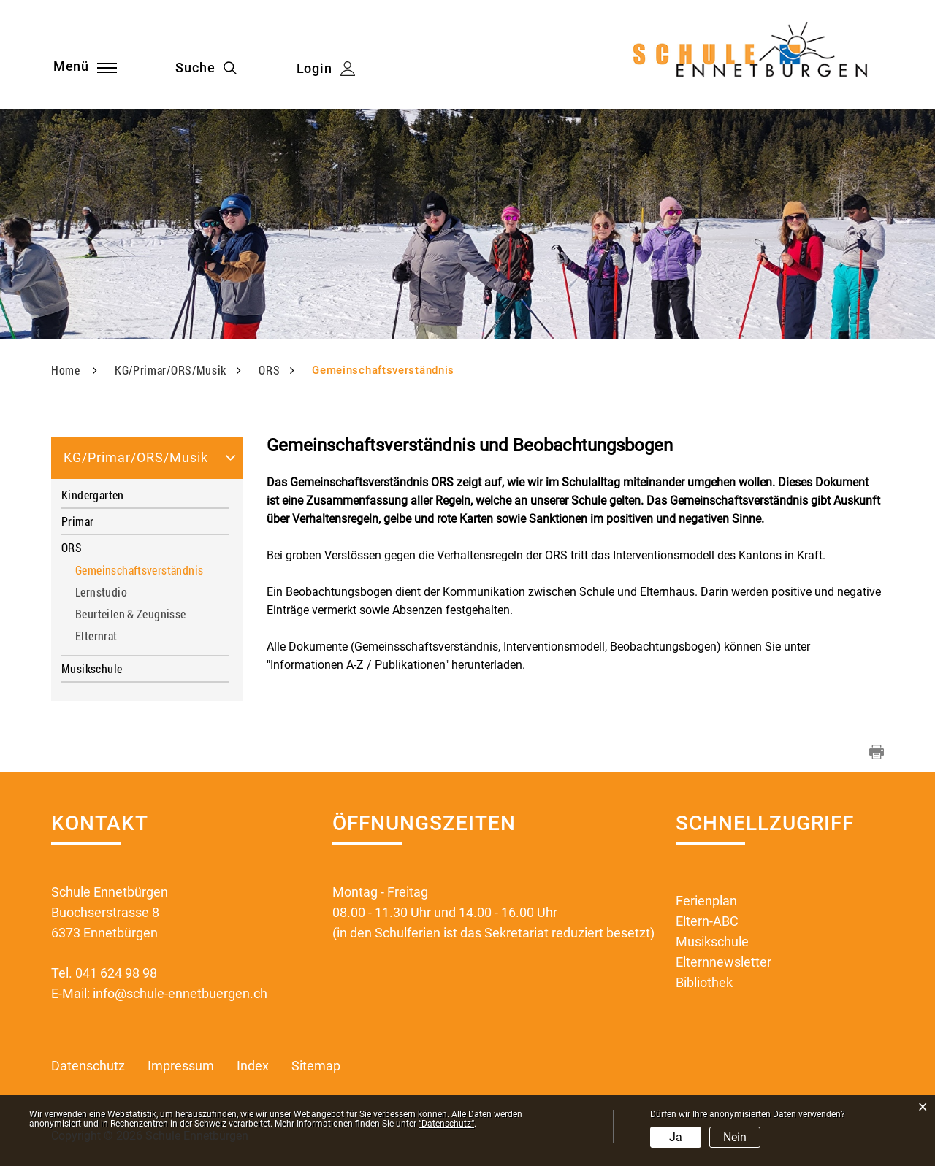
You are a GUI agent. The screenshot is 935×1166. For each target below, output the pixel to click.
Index (253, 1065)
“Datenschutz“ (446, 1124)
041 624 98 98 (116, 973)
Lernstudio (101, 592)
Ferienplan (706, 900)
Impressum (181, 1065)
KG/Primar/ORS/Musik (136, 457)
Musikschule (91, 668)
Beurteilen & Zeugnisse (130, 614)
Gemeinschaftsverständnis (144, 571)
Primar (77, 521)
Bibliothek (704, 982)
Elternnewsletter (723, 962)
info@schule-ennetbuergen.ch (180, 993)
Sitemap (315, 1065)
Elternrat (96, 636)
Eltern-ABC (707, 921)
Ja (675, 1137)
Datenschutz (88, 1065)
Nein (735, 1137)
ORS (71, 547)
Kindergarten (92, 494)
